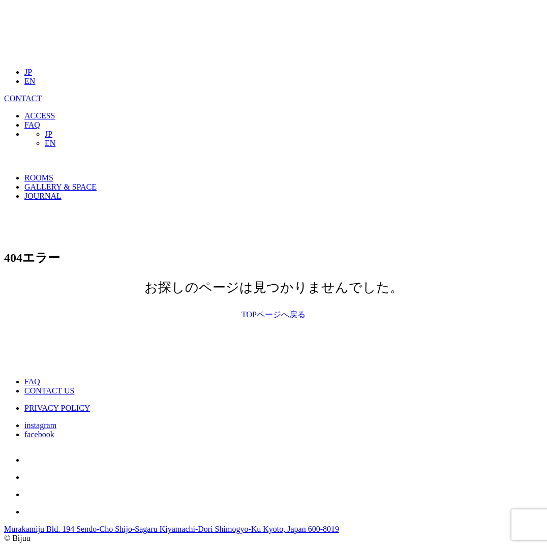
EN (29, 81)
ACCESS (39, 115)
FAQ (32, 124)
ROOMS (38, 177)
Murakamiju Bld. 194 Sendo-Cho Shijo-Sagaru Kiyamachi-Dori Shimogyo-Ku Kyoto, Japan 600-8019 (171, 529)
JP (28, 72)
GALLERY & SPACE (60, 187)
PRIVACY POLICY (57, 408)
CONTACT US (49, 390)
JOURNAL (43, 196)
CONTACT (23, 98)
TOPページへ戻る (273, 314)
